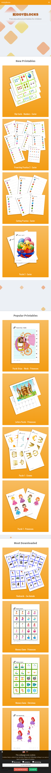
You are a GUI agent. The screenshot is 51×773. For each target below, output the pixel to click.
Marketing (37, 762)
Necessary (17, 762)
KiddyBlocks (5, 2)
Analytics (27, 762)
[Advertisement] (25, 41)
